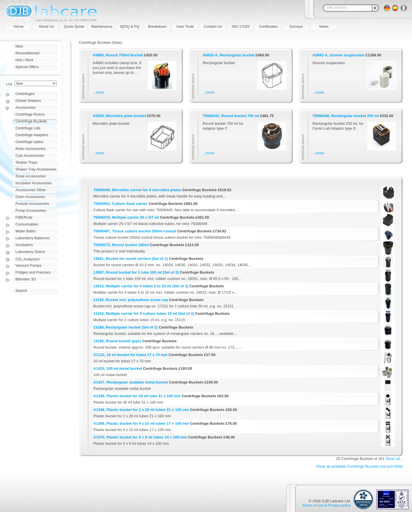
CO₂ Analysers (27, 259)
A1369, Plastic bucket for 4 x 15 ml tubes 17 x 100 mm (141, 423)
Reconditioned (27, 53)
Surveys (296, 26)
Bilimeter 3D (25, 279)
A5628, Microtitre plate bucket (119, 116)
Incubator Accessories (33, 183)
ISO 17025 (240, 26)
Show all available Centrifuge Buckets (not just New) (359, 466)
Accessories (25, 107)
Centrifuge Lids (27, 128)
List (9, 84)
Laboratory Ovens (30, 252)
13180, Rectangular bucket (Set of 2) (125, 327)
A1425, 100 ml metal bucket (117, 368)
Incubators (24, 245)
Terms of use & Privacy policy (326, 505)
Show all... (394, 458)
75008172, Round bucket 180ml (121, 245)
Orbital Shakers (28, 100)
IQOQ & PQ (130, 26)
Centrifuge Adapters (31, 135)
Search (21, 290)
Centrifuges (24, 94)
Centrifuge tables (29, 142)
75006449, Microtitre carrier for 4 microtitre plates (137, 190)
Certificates (268, 26)
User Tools (185, 26)
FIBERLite (23, 217)
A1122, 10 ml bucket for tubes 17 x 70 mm (130, 355)
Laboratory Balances (32, 238)
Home (19, 26)
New (19, 46)
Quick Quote (74, 26)
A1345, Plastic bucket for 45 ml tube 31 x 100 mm (137, 396)
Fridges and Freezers (33, 272)
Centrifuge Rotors (30, 114)
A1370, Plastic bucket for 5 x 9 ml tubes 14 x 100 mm (140, 437)
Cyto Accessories (29, 155)
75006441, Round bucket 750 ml (231, 116)
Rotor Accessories (30, 149)
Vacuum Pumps (28, 265)
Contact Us (213, 26)
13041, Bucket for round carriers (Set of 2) (130, 258)
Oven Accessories (30, 197)
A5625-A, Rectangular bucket (228, 55)
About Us (46, 26)
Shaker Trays (26, 162)
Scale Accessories (30, 176)
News (324, 26)
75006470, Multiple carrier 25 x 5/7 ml (126, 217)
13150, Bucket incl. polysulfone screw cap (130, 300)
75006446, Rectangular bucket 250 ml (345, 116)
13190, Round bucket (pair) (117, 341)
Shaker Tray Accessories (35, 169)
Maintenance (101, 26)
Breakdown (157, 26)
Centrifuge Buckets (31, 121)
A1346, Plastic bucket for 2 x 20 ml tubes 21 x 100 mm (141, 410)
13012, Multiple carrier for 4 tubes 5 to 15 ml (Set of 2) (140, 286)
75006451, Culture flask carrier (120, 203)
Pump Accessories (30, 210)
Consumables (26, 224)
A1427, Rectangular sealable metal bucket (130, 382)
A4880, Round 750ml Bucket (118, 55)
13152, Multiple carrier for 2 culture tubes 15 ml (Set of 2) (143, 313)
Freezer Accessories (32, 203)
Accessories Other (30, 190)
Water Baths (25, 231)
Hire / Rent (24, 60)
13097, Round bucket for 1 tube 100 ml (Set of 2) (136, 272)
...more (98, 92)
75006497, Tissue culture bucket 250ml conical (134, 231)
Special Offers (27, 67)
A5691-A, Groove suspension (338, 55)
